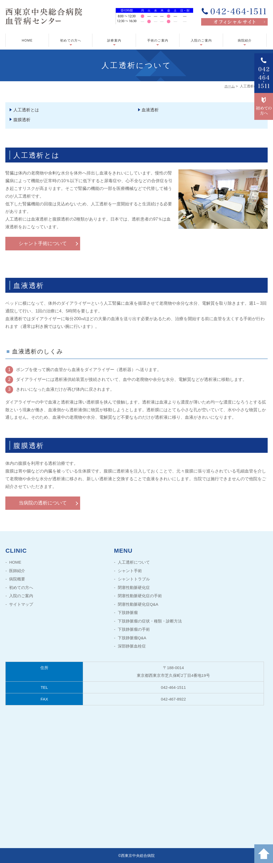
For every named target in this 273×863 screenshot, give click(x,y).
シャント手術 (130, 570)
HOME (27, 40)
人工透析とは (26, 110)
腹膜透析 (21, 119)
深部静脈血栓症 (132, 646)
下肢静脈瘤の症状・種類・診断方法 (150, 621)
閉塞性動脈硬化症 (134, 587)
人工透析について (134, 562)
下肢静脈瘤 (128, 612)
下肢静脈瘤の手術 (134, 629)
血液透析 (150, 110)
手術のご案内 (157, 40)
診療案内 (114, 40)
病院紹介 (245, 40)
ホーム (229, 86)
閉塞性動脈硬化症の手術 (140, 595)
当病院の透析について (43, 503)
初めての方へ (70, 40)
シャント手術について (43, 243)
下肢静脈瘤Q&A (132, 638)
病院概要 (17, 579)
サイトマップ (21, 604)
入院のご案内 (201, 40)
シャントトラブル (134, 579)
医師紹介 (17, 570)
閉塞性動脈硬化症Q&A (138, 604)
